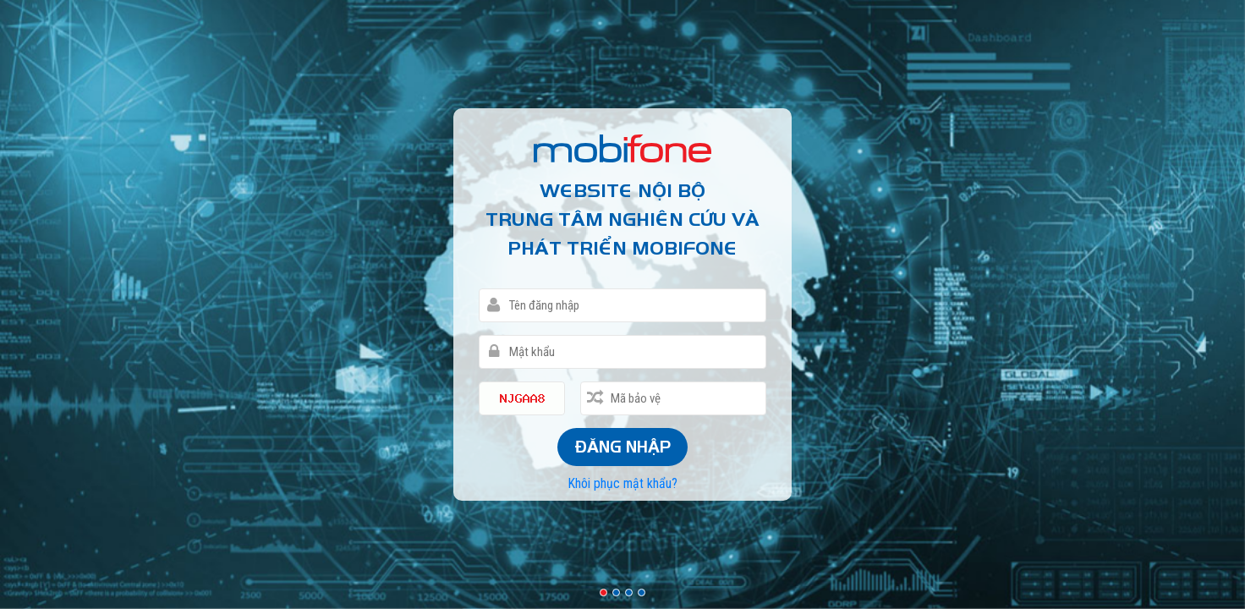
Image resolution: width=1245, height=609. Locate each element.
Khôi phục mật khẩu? (622, 483)
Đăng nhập (622, 447)
